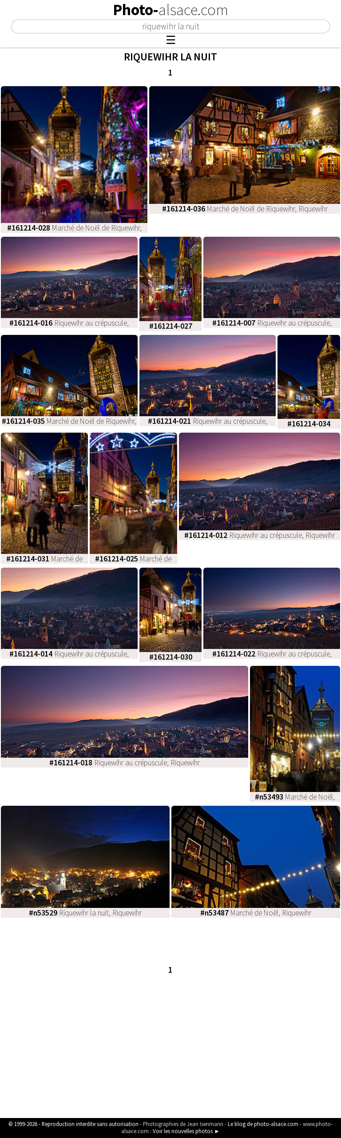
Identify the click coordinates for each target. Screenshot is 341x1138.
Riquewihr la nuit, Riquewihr (85, 913)
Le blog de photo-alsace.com (263, 1123)
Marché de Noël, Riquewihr (255, 913)
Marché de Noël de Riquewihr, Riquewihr (245, 209)
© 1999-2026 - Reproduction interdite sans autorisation (73, 1123)
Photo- (170, 10)
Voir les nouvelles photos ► (186, 1130)
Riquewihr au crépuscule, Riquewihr (259, 535)
